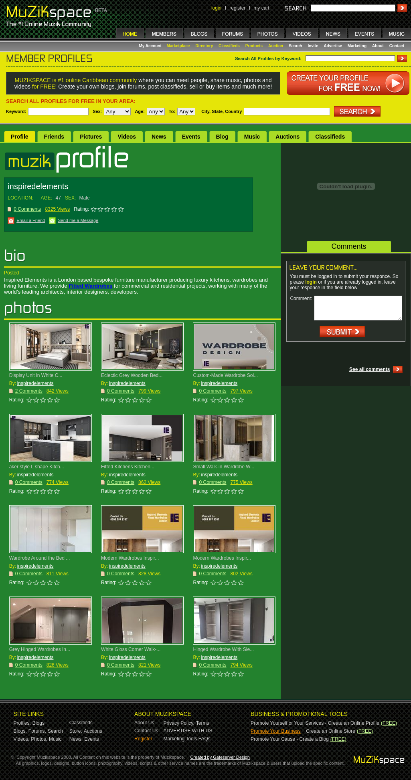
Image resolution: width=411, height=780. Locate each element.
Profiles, (22, 723)
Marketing (357, 46)
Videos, (22, 739)
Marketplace (178, 46)
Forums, (37, 731)
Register (143, 739)
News (159, 136)
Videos (126, 136)
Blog (222, 136)
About (378, 46)
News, (76, 739)
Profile (19, 136)
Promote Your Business (276, 731)
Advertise (333, 46)
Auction (275, 46)
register (237, 8)
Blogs (38, 723)
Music (252, 136)
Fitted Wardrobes (90, 286)
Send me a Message (78, 220)
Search (295, 46)
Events (191, 136)
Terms (202, 723)
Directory (204, 46)
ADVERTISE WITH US (188, 731)
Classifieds (229, 46)
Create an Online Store (330, 731)
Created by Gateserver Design (220, 757)
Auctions (287, 136)
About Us (144, 723)
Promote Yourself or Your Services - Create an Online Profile (315, 723)
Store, (75, 731)
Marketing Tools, (181, 739)
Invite (313, 46)
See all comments (369, 369)
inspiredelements (35, 383)
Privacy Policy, (179, 723)
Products (254, 46)
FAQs (204, 739)
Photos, (39, 739)
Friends (54, 136)
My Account (151, 46)
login (216, 8)
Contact (396, 46)
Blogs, (20, 731)
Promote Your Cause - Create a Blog (290, 739)
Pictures (91, 136)
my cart (261, 8)
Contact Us (146, 731)
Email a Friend (30, 220)
